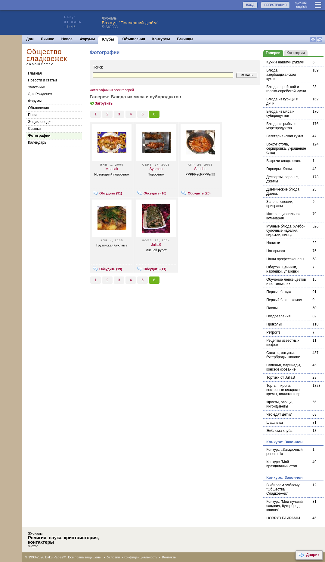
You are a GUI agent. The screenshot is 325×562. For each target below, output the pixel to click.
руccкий (301, 3)
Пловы (271, 308)
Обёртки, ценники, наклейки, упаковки (282, 269)
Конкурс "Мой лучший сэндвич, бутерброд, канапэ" (284, 505)
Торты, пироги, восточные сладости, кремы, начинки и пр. (284, 389)
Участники (36, 87)
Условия (113, 557)
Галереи (273, 53)
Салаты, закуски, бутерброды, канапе (283, 355)
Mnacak (111, 169)
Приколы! (274, 324)
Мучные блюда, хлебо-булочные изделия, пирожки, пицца (285, 230)
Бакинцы (185, 39)
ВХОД (250, 5)
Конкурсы (161, 39)
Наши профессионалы (285, 259)
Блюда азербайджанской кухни (281, 74)
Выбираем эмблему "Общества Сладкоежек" (282, 489)
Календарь (37, 142)
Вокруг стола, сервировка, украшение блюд (286, 148)
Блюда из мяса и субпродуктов (280, 113)
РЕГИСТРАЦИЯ (275, 5)
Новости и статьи (42, 80)
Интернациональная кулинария (283, 216)
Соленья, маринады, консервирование (283, 367)
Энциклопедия (40, 122)
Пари (32, 115)
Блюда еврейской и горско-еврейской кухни (286, 89)
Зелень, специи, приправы (279, 204)
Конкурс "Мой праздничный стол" (282, 464)
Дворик (309, 555)
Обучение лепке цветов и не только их (286, 281)
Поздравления (278, 316)
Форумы (87, 39)
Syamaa (155, 169)
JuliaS (156, 245)
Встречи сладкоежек (283, 161)
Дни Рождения (40, 94)
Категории (295, 53)
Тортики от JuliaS (280, 377)
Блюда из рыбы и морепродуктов (281, 126)
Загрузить (101, 103)
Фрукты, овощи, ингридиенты (279, 404)
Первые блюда (278, 292)
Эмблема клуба (279, 431)
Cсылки (34, 129)
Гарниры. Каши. (279, 169)
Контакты (169, 557)
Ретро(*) (273, 332)
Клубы (108, 39)
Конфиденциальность (140, 557)
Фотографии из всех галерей (112, 90)
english (301, 6)
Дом (30, 39)
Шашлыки (274, 422)
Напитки (273, 243)
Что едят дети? (279, 414)
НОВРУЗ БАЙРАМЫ (283, 518)
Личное (47, 39)
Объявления (133, 39)
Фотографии (39, 135)
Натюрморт (275, 251)
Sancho (200, 169)
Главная (35, 73)
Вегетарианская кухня (284, 136)
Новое (67, 39)
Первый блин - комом (284, 300)
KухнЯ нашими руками (285, 62)
